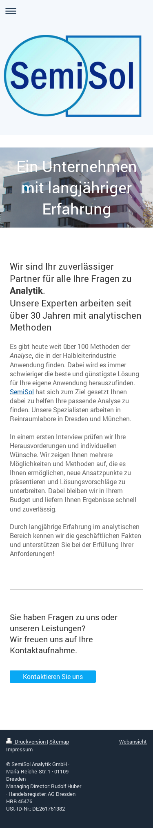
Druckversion (26, 741)
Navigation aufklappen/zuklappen (76, 11)
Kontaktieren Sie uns (53, 676)
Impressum (19, 749)
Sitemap (59, 741)
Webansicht (133, 741)
